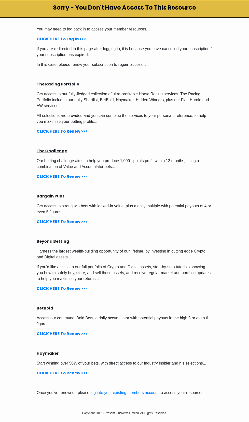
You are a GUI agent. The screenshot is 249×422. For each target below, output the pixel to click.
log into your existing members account (124, 393)
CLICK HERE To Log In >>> (61, 39)
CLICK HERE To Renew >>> (62, 131)
